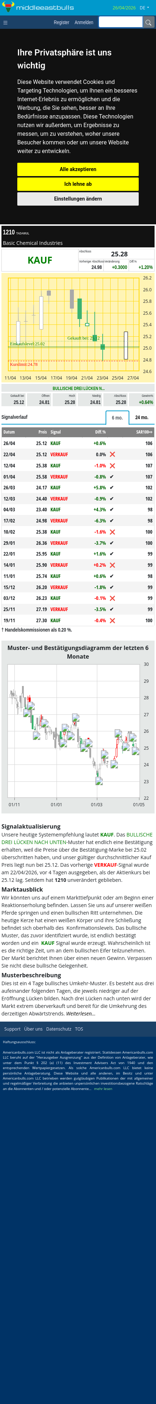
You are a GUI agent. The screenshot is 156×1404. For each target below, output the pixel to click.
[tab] (117, 418)
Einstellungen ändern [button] (78, 199)
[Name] (148, 22)
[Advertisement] (78, 1098)
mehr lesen (103, 1244)
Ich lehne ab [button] (78, 184)
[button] (147, 8)
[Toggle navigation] (7, 22)
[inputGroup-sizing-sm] (121, 21)
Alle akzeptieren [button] (78, 169)
